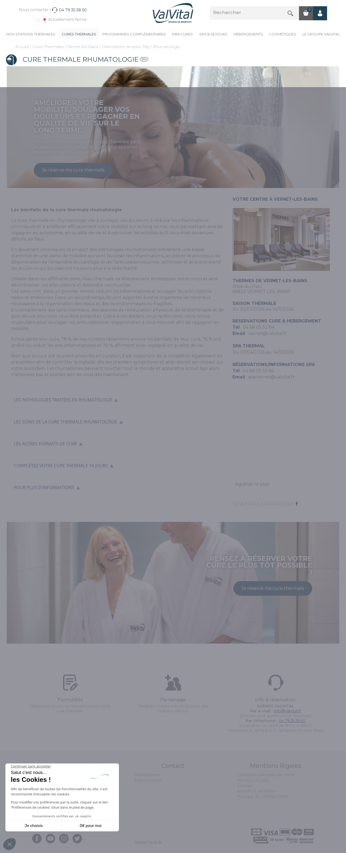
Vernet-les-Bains (83, 46)
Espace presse (148, 780)
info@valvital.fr (287, 711)
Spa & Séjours (213, 34)
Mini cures (182, 34)
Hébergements (248, 34)
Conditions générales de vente (266, 774)
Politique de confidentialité (262, 796)
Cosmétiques (282, 34)
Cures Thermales (79, 34)
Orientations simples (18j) (126, 46)
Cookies (244, 785)
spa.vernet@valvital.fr (271, 377)
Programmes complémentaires (134, 34)
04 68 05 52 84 (258, 370)
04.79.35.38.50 (292, 720)
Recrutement (147, 774)
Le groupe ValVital (321, 34)
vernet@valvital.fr (267, 333)
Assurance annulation (257, 791)
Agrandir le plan (252, 484)
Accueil (22, 46)
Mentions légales (253, 780)
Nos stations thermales (30, 34)
